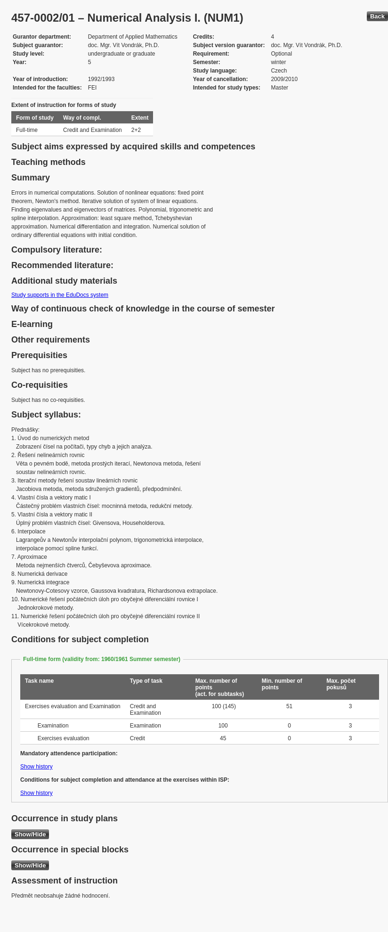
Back (377, 16)
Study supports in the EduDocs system (59, 295)
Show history (36, 766)
